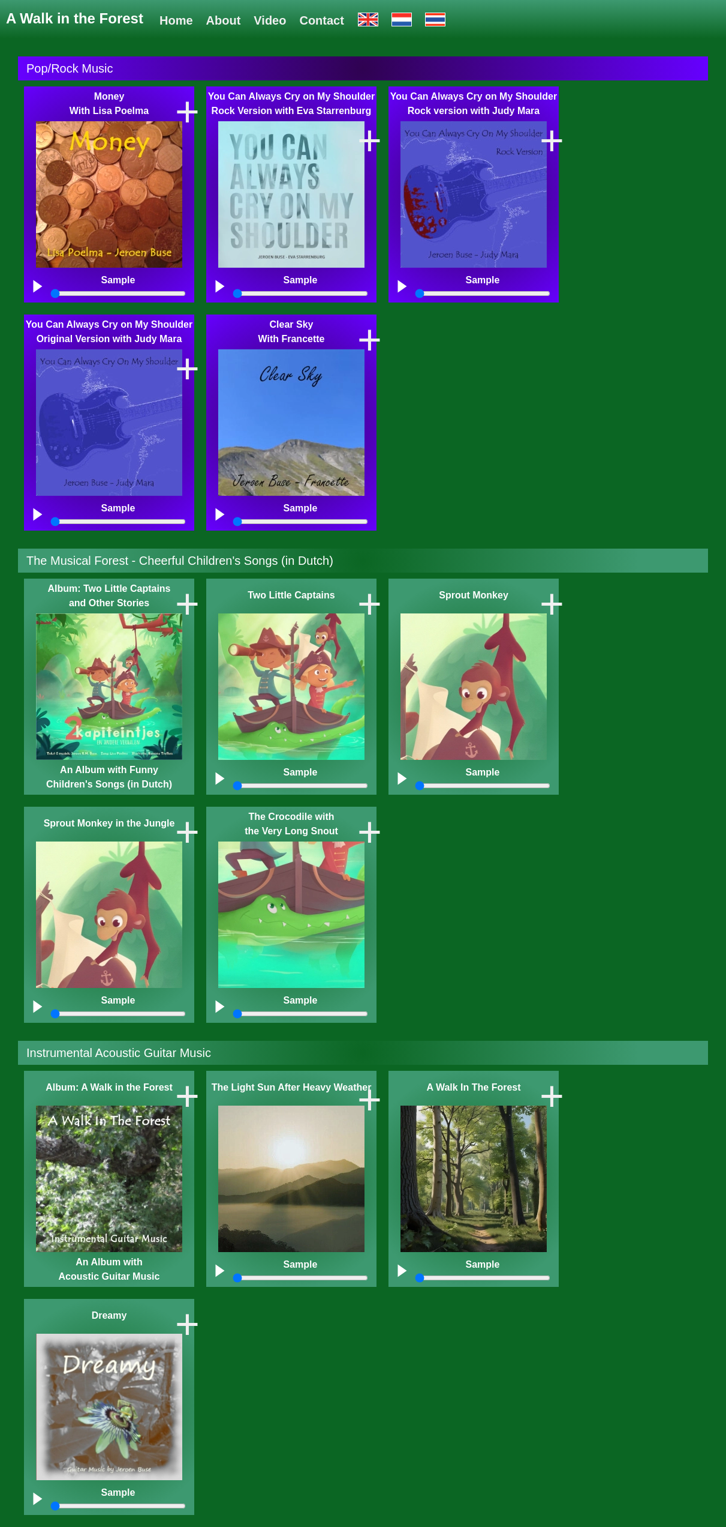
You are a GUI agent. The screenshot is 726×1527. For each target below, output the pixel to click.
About (223, 20)
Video (270, 20)
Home (176, 20)
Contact (321, 20)
